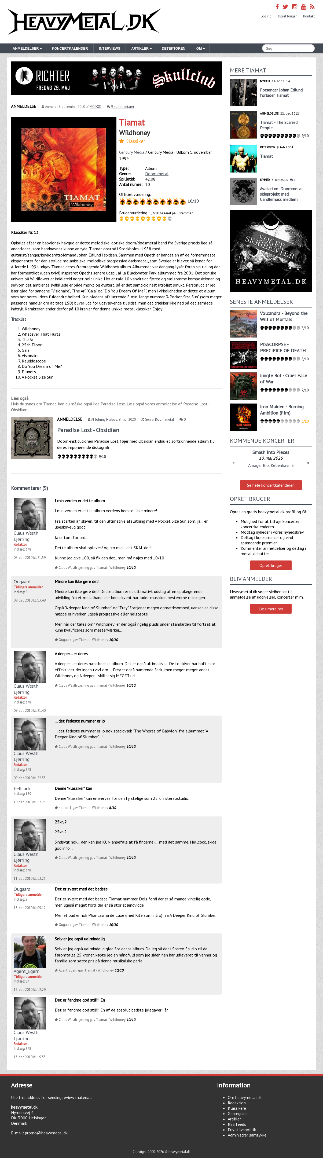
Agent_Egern (26, 971)
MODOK (95, 106)
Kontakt (309, 16)
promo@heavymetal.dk (46, 1132)
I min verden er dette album (80, 500)
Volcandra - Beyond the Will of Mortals (283, 316)
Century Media (131, 152)
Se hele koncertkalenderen (271, 485)
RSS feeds (237, 1124)
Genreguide (238, 1113)
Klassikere (237, 1108)
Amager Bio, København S (271, 465)
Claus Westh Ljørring (26, 536)
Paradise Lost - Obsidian (88, 430)
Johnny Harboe (106, 419)
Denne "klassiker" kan (73, 788)
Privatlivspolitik (242, 1129)
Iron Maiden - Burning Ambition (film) (282, 410)
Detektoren (173, 48)
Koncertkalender (70, 48)
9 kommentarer (122, 106)
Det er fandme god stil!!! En (80, 1000)
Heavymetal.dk (84, 21)
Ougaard (22, 581)
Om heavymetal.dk (245, 1097)
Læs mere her (271, 608)
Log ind (266, 16)
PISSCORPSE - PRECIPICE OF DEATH (283, 347)
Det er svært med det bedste (81, 889)
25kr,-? (61, 821)
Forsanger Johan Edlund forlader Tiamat (281, 92)
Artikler (234, 1119)
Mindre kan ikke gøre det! (77, 581)
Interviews (109, 48)
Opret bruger (287, 16)
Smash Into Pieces (270, 452)
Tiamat (132, 122)
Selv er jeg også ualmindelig (80, 938)
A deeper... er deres (71, 653)
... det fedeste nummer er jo (80, 721)
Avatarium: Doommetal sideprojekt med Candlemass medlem (281, 194)
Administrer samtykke (247, 1135)
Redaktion (237, 1102)
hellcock (22, 788)
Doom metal (156, 173)
